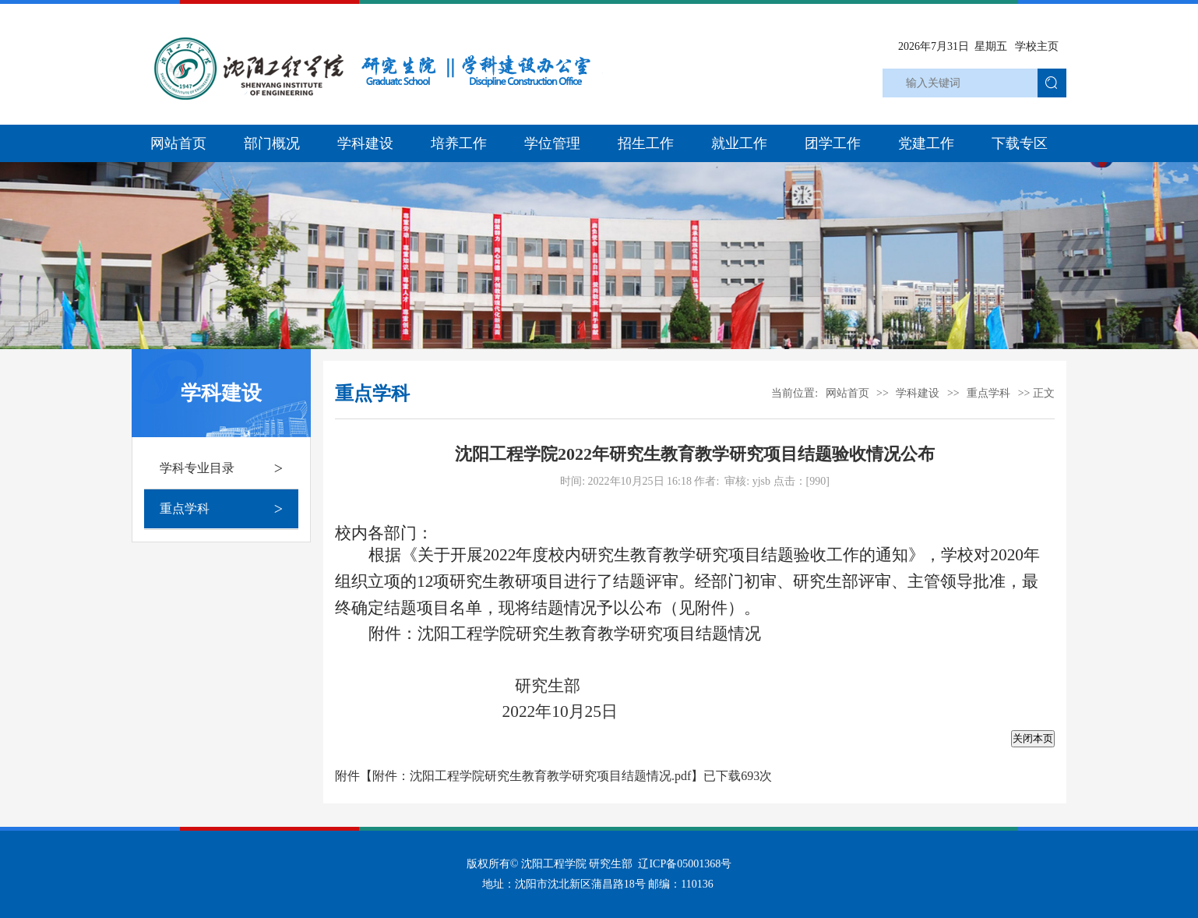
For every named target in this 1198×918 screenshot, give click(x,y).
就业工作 (739, 143)
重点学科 (229, 508)
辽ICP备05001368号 (684, 864)
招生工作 (646, 143)
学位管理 (552, 143)
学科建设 (365, 143)
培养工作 (459, 143)
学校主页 (1037, 46)
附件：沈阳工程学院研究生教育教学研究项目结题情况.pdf (531, 775)
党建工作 (926, 143)
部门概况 (272, 143)
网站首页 (178, 143)
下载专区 (1020, 143)
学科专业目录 (229, 468)
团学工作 (833, 143)
